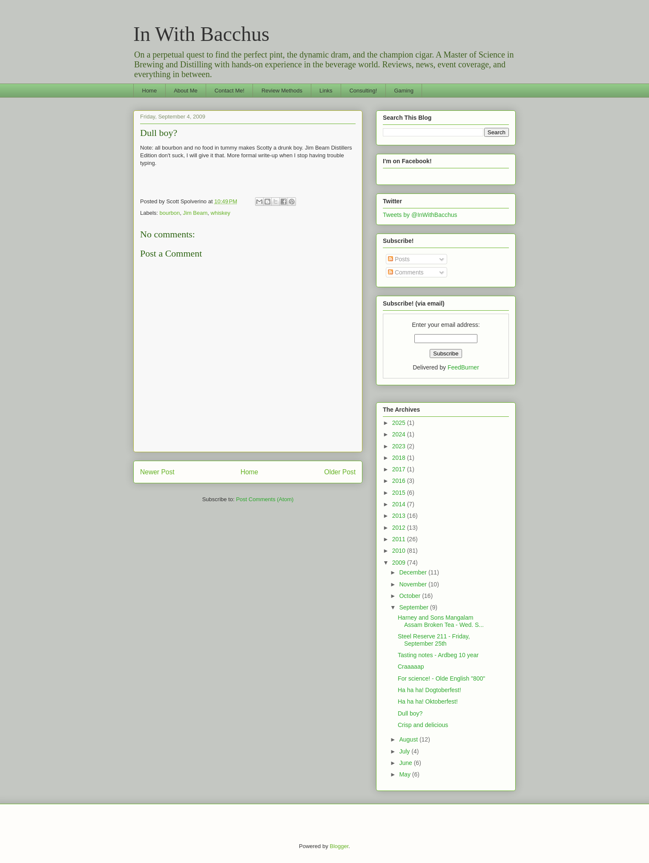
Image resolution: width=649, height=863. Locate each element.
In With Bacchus (201, 34)
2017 (399, 469)
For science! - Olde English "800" (441, 678)
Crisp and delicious (423, 725)
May (405, 774)
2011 (399, 539)
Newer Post (157, 472)
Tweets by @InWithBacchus (420, 214)
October (410, 595)
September (414, 607)
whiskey (220, 213)
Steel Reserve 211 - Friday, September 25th (434, 640)
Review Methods (281, 90)
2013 (399, 515)
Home (149, 90)
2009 (399, 562)
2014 (399, 504)
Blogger (339, 846)
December (413, 572)
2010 (399, 550)
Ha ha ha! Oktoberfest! (428, 701)
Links (325, 90)
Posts (399, 259)
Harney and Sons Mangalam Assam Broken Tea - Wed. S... (441, 621)
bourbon (170, 213)
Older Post (340, 472)
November (413, 584)
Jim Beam (195, 213)
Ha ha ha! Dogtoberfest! (429, 690)
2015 (399, 492)
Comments (406, 272)
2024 (399, 434)
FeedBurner (463, 367)
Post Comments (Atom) (264, 499)
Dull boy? (158, 132)
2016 (399, 480)
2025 (399, 422)
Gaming (404, 90)
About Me (186, 90)
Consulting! (363, 90)
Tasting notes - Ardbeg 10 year (438, 655)
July (405, 751)
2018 (399, 457)
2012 (399, 527)
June (406, 762)
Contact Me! (229, 90)
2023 (399, 446)
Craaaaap (411, 666)
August (409, 739)
